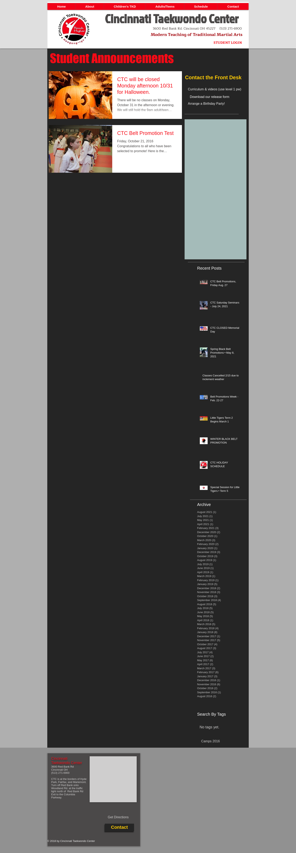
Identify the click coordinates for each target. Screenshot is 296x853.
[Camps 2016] (210, 741)
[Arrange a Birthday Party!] (216, 104)
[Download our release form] (209, 97)
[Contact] (119, 827)
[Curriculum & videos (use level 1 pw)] (220, 89)
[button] (89, 6)
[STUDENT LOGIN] (227, 42)
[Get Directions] (118, 817)
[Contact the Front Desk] (215, 77)
